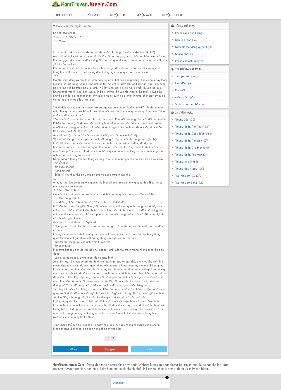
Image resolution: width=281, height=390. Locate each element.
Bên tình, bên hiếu (186, 40)
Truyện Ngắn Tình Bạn (188, 140)
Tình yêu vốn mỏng (186, 76)
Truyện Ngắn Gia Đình (188, 147)
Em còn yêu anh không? (189, 33)
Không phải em (184, 54)
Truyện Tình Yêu (173, 15)
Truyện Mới (143, 15)
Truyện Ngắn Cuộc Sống (189, 133)
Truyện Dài (181, 119)
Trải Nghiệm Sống (186, 182)
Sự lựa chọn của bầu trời (189, 104)
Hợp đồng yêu (183, 83)
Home (59, 26)
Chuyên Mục (91, 15)
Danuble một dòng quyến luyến (193, 47)
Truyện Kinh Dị (183, 161)
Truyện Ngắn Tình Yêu (79, 26)
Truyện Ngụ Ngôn (186, 168)
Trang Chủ (64, 15)
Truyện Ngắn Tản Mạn (188, 154)
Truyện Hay (117, 15)
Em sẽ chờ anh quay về (189, 61)
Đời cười (179, 90)
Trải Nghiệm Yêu (185, 175)
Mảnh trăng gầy (184, 97)
